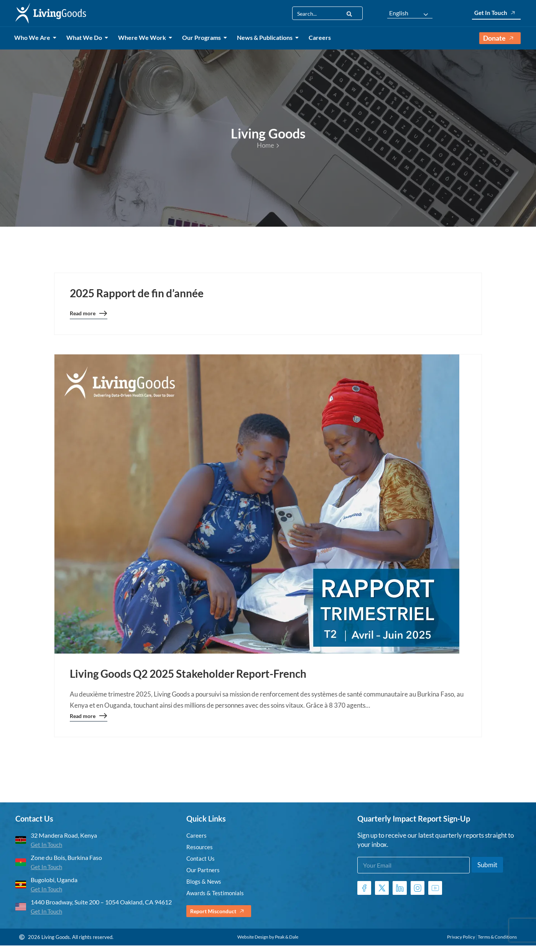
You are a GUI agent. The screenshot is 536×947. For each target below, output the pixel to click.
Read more (88, 315)
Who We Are (33, 37)
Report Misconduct (221, 912)
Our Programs (203, 37)
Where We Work (143, 37)
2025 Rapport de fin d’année (137, 293)
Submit (487, 866)
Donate (500, 38)
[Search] (349, 13)
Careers (320, 37)
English (398, 13)
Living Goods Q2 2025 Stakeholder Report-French (188, 673)
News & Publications (266, 37)
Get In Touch (496, 13)
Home (268, 145)
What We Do (85, 37)
